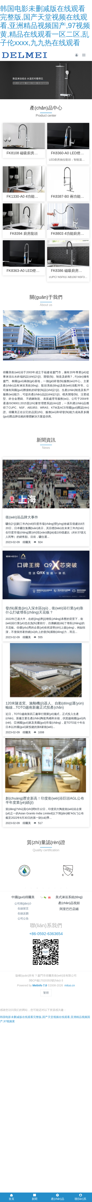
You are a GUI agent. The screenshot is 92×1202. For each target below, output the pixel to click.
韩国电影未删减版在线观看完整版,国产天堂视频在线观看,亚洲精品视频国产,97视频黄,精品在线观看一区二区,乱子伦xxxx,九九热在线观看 (45, 26)
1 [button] (25, 888)
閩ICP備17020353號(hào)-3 (46, 980)
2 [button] (31, 888)
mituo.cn (69, 985)
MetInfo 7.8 (39, 985)
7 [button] (61, 888)
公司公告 (23, 918)
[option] (24, 871)
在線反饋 (23, 913)
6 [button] (55, 888)
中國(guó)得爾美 (23, 897)
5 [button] (49, 888)
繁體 (46, 992)
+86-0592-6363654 (46, 934)
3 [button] (37, 888)
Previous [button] (5, 871)
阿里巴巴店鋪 (69, 909)
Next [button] (87, 871)
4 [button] (43, 888)
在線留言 (23, 908)
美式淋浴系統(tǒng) (69, 897)
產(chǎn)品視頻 (69, 903)
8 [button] (67, 888)
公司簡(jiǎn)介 (23, 903)
